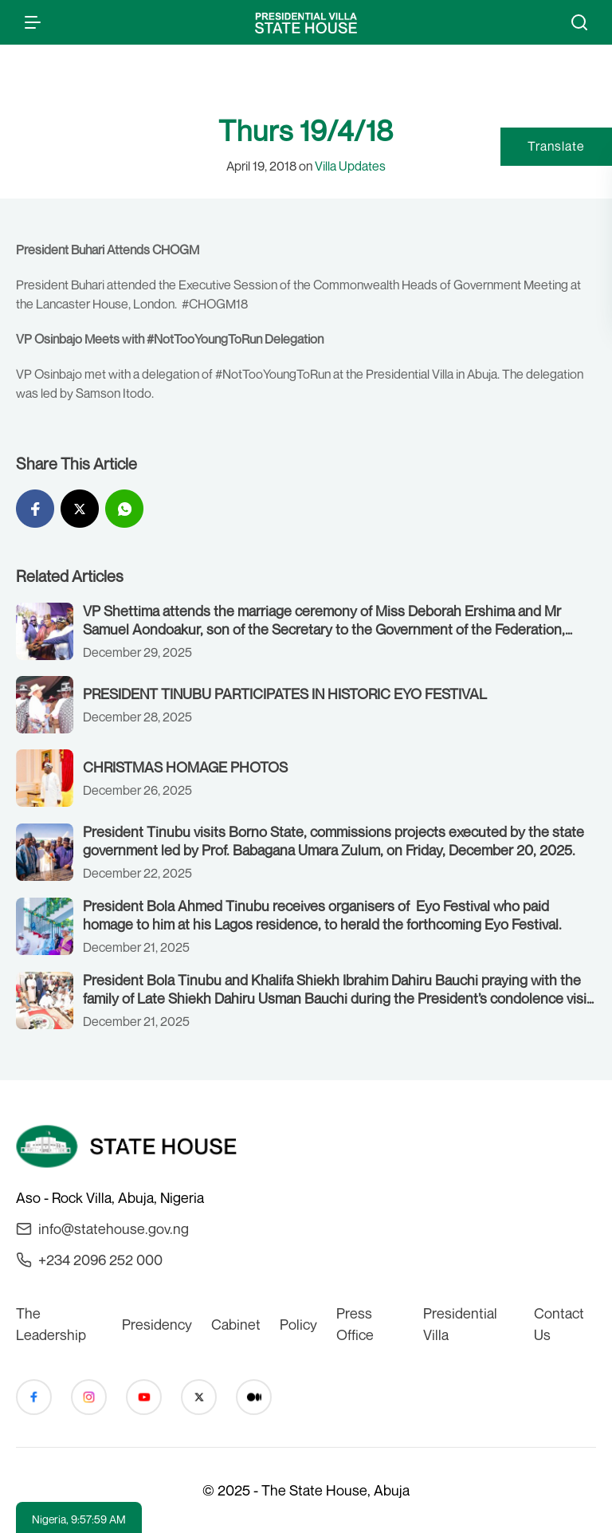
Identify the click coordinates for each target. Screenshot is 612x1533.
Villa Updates (350, 166)
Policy (298, 1324)
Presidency (157, 1324)
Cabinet (236, 1324)
